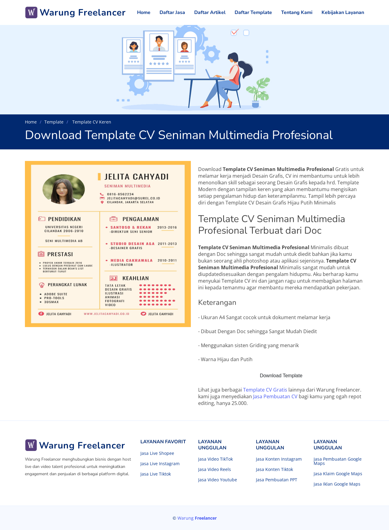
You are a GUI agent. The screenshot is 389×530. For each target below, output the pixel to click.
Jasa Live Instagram (160, 464)
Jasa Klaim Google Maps (338, 474)
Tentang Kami (296, 12)
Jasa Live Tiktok (155, 474)
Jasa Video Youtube (217, 480)
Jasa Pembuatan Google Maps (338, 461)
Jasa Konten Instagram (279, 459)
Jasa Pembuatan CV (275, 396)
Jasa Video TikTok (215, 459)
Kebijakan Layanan (343, 12)
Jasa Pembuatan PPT (276, 480)
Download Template (281, 375)
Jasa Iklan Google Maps (337, 484)
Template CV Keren (91, 122)
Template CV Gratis (265, 389)
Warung (197, 518)
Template (54, 122)
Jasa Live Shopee (157, 453)
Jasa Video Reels (214, 469)
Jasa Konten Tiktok (274, 469)
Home (143, 12)
